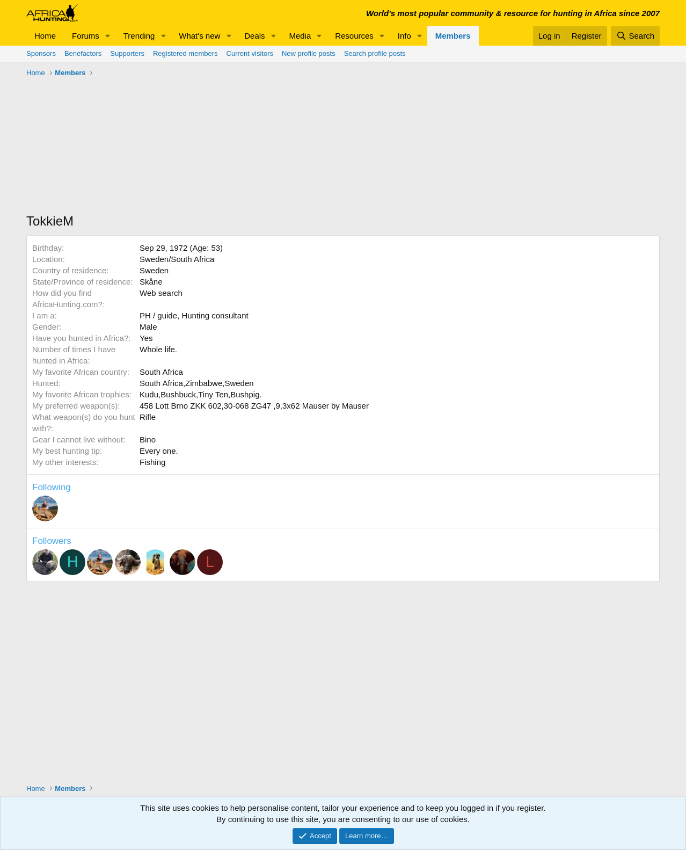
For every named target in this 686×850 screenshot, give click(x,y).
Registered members (185, 53)
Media (300, 35)
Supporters (127, 53)
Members (453, 35)
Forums (85, 35)
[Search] (635, 36)
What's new (199, 35)
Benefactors (82, 53)
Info (404, 35)
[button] (107, 36)
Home (45, 35)
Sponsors (41, 53)
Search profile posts (375, 53)
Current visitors (250, 53)
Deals (254, 35)
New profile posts (308, 53)
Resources (354, 35)
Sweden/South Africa (177, 259)
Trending (139, 35)
